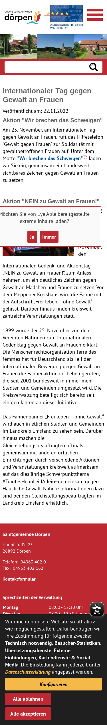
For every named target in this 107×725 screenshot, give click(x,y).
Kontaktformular (19, 579)
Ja (32, 236)
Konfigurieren (53, 684)
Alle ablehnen (28, 699)
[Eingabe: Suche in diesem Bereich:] (45, 67)
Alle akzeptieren (28, 713)
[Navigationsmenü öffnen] (94, 14)
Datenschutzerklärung (28, 671)
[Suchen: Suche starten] (93, 67)
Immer (49, 236)
